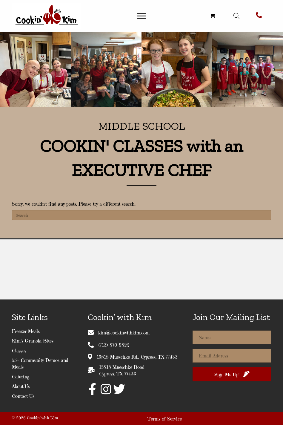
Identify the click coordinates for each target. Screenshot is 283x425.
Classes (19, 351)
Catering (20, 377)
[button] (92, 389)
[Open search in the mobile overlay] (236, 16)
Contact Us (23, 396)
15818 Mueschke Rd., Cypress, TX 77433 (137, 357)
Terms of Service (164, 419)
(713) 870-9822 (114, 345)
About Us (21, 386)
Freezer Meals (26, 331)
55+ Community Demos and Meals (40, 363)
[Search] (141, 215)
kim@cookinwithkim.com (124, 333)
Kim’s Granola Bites (32, 341)
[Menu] (141, 16)
